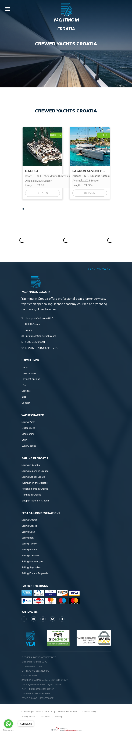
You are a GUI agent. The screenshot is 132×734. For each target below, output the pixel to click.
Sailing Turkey (29, 543)
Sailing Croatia (29, 520)
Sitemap (58, 716)
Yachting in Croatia (66, 24)
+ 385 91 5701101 (35, 342)
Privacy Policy (28, 716)
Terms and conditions (67, 711)
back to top (99, 269)
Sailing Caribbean (31, 555)
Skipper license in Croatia (35, 500)
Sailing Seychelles (31, 567)
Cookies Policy (89, 711)
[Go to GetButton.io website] (8, 730)
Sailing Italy (28, 537)
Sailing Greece (29, 526)
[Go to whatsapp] (8, 723)
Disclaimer (45, 716)
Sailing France (29, 549)
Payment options (31, 379)
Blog (24, 396)
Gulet (24, 439)
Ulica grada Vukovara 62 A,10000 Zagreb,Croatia (39, 324)
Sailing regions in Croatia (35, 471)
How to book (29, 373)
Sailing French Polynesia (35, 573)
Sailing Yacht (28, 422)
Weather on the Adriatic (35, 482)
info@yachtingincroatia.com (41, 336)
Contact (26, 402)
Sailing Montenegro (32, 561)
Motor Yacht (28, 428)
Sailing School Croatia (33, 477)
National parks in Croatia (35, 488)
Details (42, 193)
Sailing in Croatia (31, 465)
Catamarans (28, 434)
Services (26, 391)
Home (25, 367)
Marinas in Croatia (31, 494)
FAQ (24, 385)
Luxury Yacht (29, 445)
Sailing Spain (28, 531)
